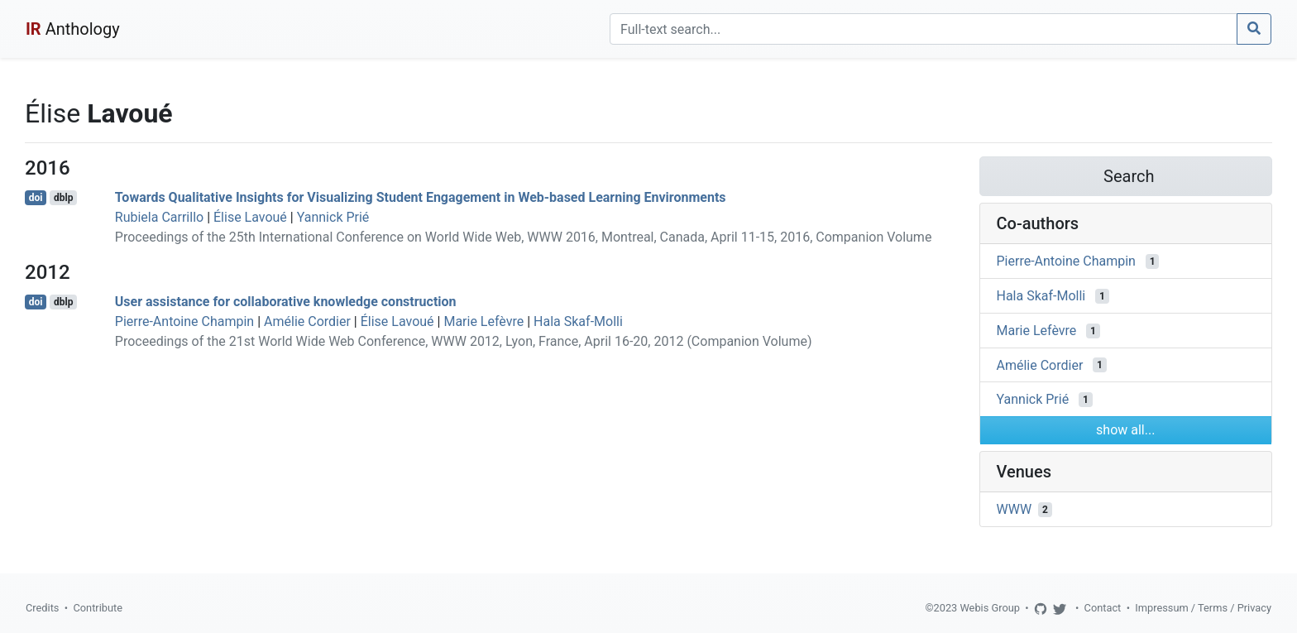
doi (36, 198)
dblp (63, 198)
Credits (42, 608)
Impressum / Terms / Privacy (1203, 608)
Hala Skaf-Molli (578, 321)
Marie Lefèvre (483, 321)
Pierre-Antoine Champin (184, 321)
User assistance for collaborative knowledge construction (286, 301)
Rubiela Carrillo (159, 217)
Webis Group (990, 608)
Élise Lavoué (250, 217)
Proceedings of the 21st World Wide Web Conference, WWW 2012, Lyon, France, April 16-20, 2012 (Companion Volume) (463, 341)
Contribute (97, 608)
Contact (1103, 608)
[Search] (923, 29)
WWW (1014, 509)
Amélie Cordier (307, 321)
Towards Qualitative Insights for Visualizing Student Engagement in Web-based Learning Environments (420, 197)
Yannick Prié (333, 217)
